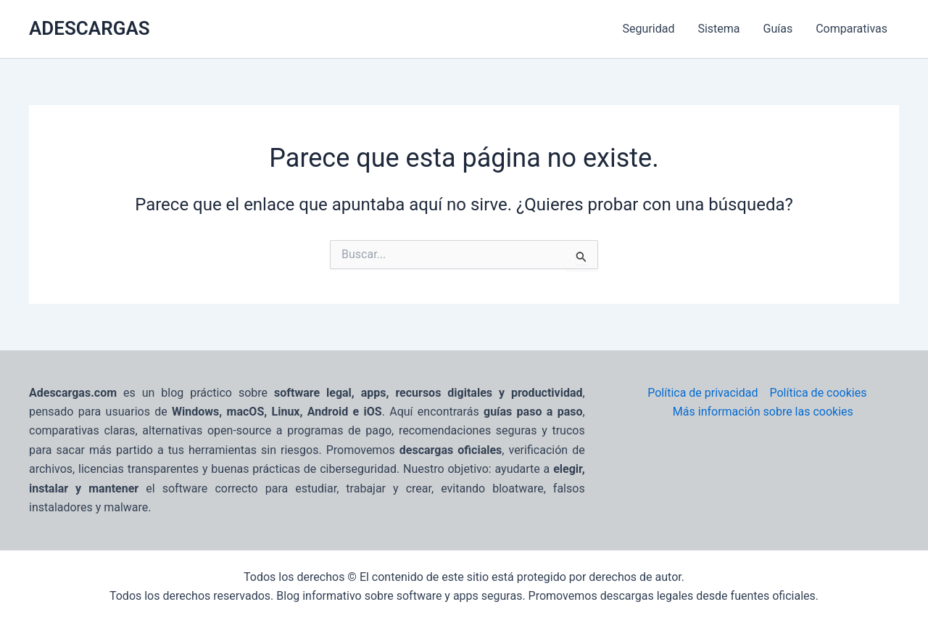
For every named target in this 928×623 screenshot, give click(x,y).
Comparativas (851, 29)
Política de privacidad (702, 393)
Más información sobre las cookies (763, 411)
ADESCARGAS (89, 28)
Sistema (718, 29)
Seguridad (649, 29)
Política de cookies (817, 393)
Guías (778, 29)
